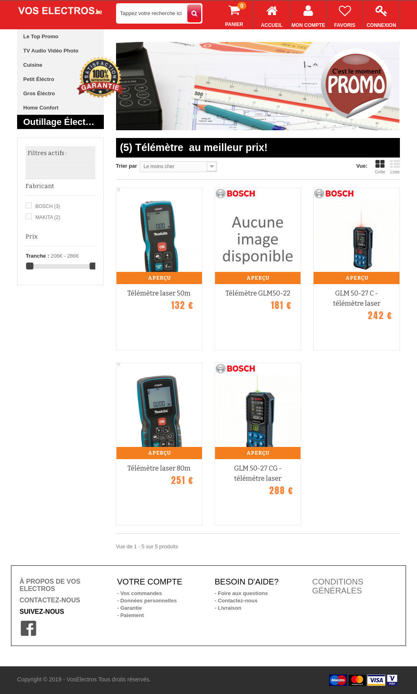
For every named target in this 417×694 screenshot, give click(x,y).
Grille (380, 167)
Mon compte (308, 14)
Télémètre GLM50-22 (258, 293)
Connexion (381, 14)
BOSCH (47, 206)
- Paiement (130, 615)
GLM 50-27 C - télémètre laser (356, 298)
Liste (395, 167)
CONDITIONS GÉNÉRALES (338, 586)
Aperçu (159, 278)
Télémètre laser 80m (159, 468)
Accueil (272, 14)
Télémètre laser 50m (159, 293)
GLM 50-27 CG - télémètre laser (258, 473)
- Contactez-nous (236, 601)
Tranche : (37, 256)
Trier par (126, 166)
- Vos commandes (139, 593)
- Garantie (129, 608)
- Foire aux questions (241, 593)
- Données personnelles (147, 601)
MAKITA (47, 217)
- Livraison (228, 608)
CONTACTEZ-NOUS (50, 600)
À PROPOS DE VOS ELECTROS (50, 585)
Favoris (345, 14)
